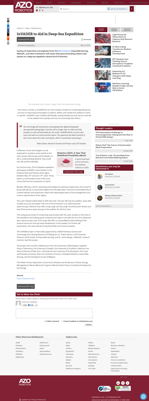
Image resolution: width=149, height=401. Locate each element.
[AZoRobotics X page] (43, 10)
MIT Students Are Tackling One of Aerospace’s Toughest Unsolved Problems (121, 62)
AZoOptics (19, 351)
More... (131, 2)
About (68, 343)
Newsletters (115, 351)
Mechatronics (36, 28)
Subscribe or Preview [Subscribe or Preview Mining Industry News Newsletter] (112, 196)
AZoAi (42, 348)
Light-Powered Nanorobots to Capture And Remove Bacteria (122, 36)
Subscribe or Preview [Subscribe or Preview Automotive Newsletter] (112, 185)
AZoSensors (44, 343)
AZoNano (19, 345)
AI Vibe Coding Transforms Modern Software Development (122, 49)
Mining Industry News (113, 194)
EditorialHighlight (114, 29)
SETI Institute (64, 51)
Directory (69, 357)
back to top (124, 377)
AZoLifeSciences (46, 354)
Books (68, 363)
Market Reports (94, 348)
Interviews (70, 354)
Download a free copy (74, 172)
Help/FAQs (92, 363)
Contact (113, 354)
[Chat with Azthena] (143, 396)
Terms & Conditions (118, 360)
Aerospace (109, 172)
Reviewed (87, 39)
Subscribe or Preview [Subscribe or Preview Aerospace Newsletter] (112, 174)
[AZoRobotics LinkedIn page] (37, 10)
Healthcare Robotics (73, 369)
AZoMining (20, 357)
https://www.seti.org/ (25, 278)
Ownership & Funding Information (119, 370)
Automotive (109, 183)
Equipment (70, 351)
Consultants (92, 360)
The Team (92, 369)
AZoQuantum (45, 345)
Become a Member (118, 345)
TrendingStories (101, 29)
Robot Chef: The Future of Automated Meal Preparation (114, 145)
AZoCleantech (21, 348)
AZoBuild (19, 354)
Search (113, 348)
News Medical (45, 351)
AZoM (18, 343)
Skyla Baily (30, 45)
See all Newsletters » (103, 204)
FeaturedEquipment (127, 29)
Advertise (114, 357)
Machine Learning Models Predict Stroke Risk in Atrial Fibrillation (122, 85)
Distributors (92, 357)
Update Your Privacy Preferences (32, 398)
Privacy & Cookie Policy (119, 363)
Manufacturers (93, 354)
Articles (68, 348)
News (27, 28)
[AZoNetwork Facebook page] (40, 10)
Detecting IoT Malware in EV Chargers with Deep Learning (121, 73)
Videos (90, 343)
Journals (69, 366)
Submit (88, 325)
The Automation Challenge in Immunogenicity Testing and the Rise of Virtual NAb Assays (112, 134)
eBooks (68, 360)
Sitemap (91, 366)
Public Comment (52, 321)
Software (91, 345)
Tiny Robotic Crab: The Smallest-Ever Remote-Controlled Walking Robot (111, 155)
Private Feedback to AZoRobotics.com (78, 321)
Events (90, 351)
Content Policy (116, 366)
